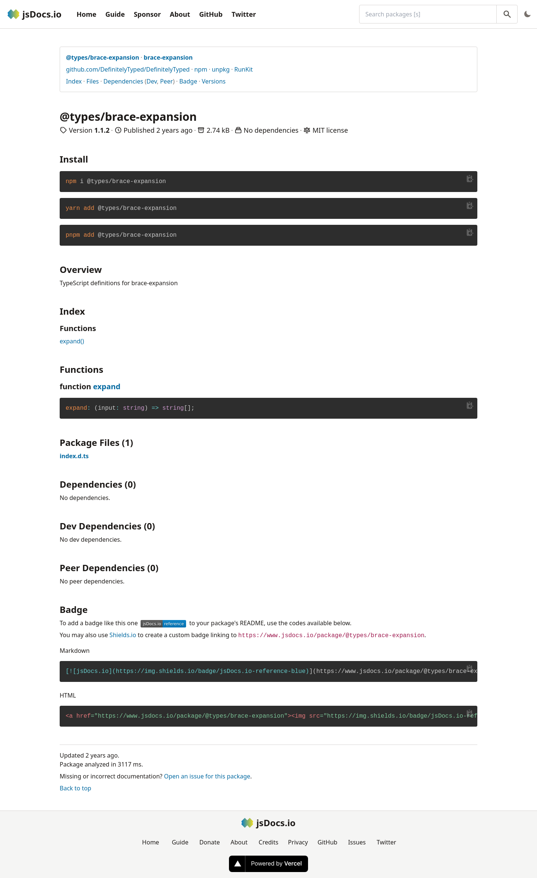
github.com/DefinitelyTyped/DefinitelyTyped (128, 69)
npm (200, 69)
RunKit (243, 69)
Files (93, 81)
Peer (166, 81)
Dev (152, 81)
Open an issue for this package (207, 776)
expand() (72, 341)
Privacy (298, 842)
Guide (115, 14)
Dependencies (123, 81)
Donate (209, 842)
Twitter (244, 14)
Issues (356, 842)
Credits (269, 842)
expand (106, 386)
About (180, 14)
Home (86, 14)
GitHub (211, 14)
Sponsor (147, 14)
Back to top (75, 788)
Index (74, 81)
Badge (188, 81)
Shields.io (123, 635)
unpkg (221, 69)
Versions (214, 81)
